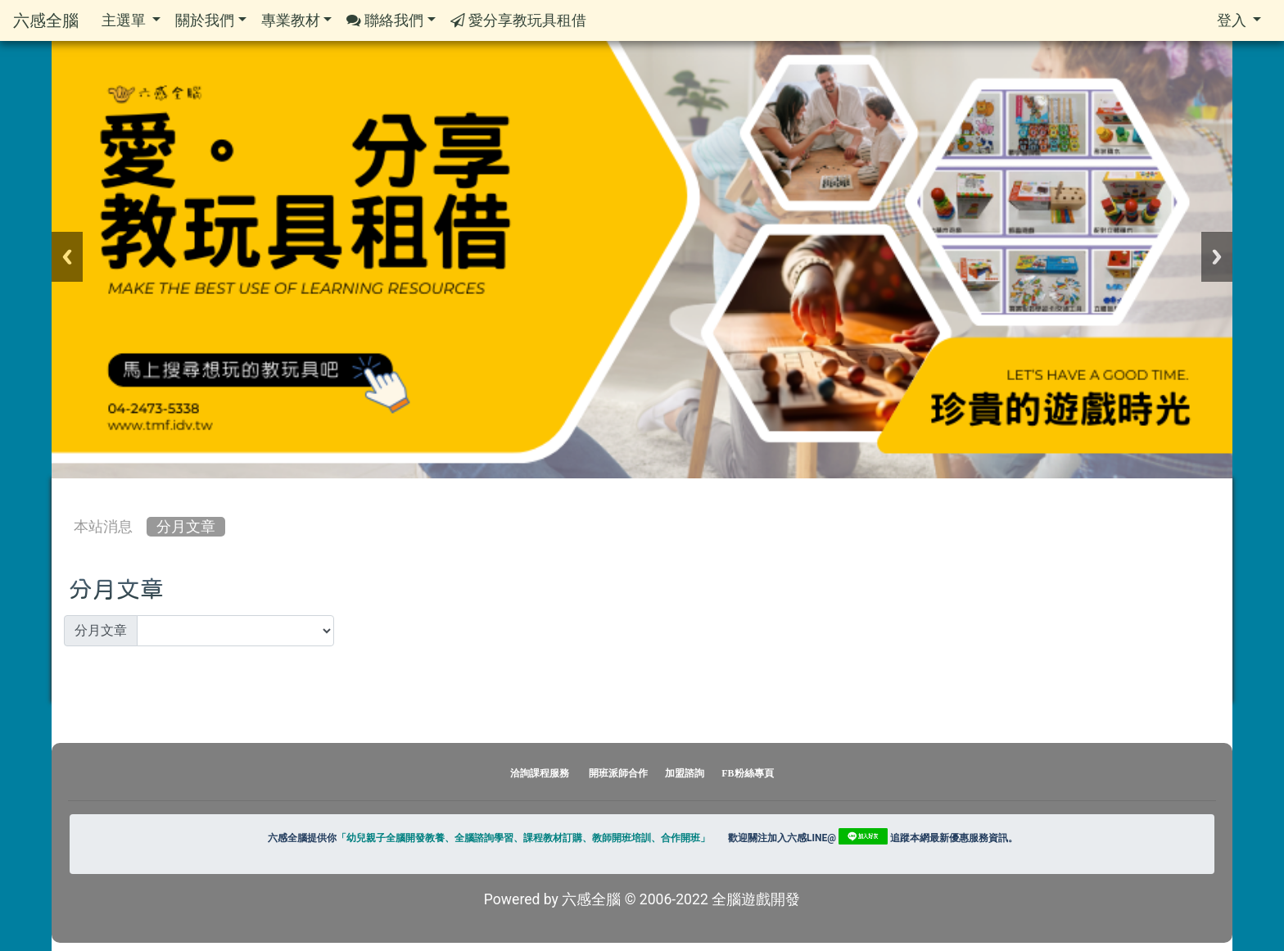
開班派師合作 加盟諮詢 (648, 773)
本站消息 (103, 526)
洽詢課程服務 (539, 773)
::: (67, 492)
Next (1216, 257)
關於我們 (210, 20)
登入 (1239, 20)
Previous (67, 257)
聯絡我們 (390, 21)
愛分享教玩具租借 (518, 21)
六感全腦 (46, 20)
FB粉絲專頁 (747, 773)
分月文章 (185, 526)
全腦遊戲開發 (756, 899)
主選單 (131, 20)
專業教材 (296, 20)
